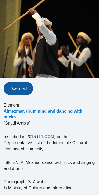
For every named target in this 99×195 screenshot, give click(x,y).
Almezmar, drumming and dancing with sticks (43, 114)
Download (18, 88)
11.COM (46, 136)
